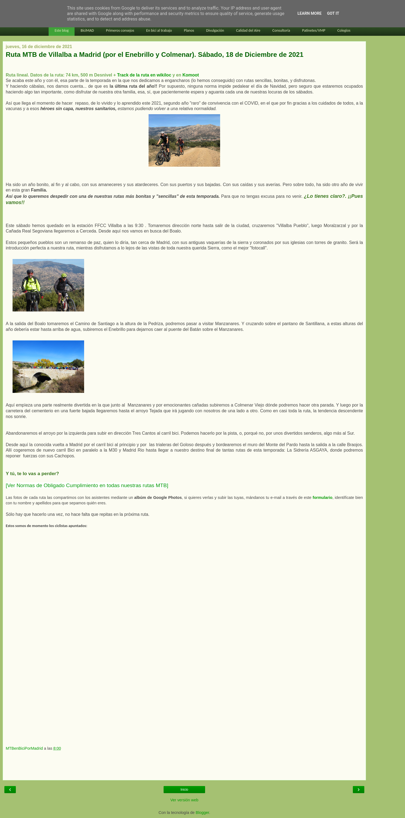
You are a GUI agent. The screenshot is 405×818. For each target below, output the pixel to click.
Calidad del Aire (248, 30)
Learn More (309, 13)
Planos (189, 30)
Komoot (190, 75)
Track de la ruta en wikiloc (144, 75)
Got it (333, 13)
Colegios (343, 30)
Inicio (184, 789)
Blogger (202, 812)
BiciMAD (87, 30)
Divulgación (215, 30)
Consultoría (281, 30)
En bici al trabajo (159, 30)
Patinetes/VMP (313, 30)
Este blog (62, 30)
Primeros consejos (120, 30)
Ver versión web (184, 800)
